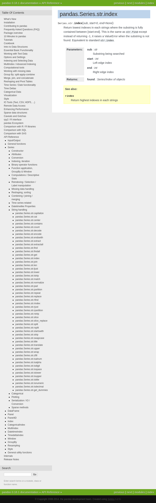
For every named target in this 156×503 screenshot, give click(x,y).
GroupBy (12, 442)
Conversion (17, 157)
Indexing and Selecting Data (18, 60)
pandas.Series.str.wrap (27, 352)
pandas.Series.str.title (26, 341)
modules (139, 3)
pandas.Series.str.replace (28, 296)
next (129, 3)
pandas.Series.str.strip (26, 334)
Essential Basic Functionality (18, 50)
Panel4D (12, 418)
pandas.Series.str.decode (28, 230)
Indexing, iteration (21, 161)
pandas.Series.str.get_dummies (31, 390)
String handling (19, 209)
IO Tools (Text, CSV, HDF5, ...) (19, 102)
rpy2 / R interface (12, 119)
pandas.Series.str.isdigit (27, 365)
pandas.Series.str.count (27, 227)
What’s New (10, 19)
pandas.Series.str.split (26, 324)
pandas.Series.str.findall (27, 251)
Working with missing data (17, 71)
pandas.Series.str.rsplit (27, 327)
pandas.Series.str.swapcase (29, 338)
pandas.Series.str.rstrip (27, 313)
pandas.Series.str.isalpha (28, 362)
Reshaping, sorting (21, 192)
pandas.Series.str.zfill (26, 355)
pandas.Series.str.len (26, 265)
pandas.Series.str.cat (26, 216)
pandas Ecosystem (13, 123)
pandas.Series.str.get (26, 255)
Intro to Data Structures (16, 46)
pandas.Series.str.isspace (28, 369)
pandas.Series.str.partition (28, 289)
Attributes (16, 154)
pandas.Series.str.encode (28, 234)
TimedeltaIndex (15, 435)
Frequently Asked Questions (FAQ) (21, 29)
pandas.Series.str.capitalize (29, 213)
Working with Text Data (15, 53)
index (151, 3)
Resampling (14, 445)
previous (119, 3)
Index (10, 421)
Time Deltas (10, 88)
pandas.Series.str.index (27, 258)
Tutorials (8, 40)
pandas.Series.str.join (26, 261)
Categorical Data (12, 92)
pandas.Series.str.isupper (28, 376)
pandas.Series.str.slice (27, 317)
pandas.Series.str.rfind (26, 300)
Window (12, 438)
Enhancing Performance (16, 109)
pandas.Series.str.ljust (26, 268)
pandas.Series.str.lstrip (27, 275)
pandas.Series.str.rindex (27, 303)
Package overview (13, 33)
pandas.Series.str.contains (29, 223)
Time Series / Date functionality (20, 85)
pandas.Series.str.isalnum (28, 359)
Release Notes (11, 459)
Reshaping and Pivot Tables (18, 81)
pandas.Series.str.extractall (29, 244)
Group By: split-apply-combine (19, 74)
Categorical (17, 393)
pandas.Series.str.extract (28, 241)
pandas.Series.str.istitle (27, 379)
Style (6, 98)
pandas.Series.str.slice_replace (31, 320)
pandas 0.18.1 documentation (20, 3)
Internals (8, 456)
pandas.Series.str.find (26, 248)
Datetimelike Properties (23, 206)
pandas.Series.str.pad (26, 286)
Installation (9, 22)
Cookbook (9, 43)
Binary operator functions (24, 164)
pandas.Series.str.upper (27, 348)
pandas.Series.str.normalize (29, 282)
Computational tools (14, 67)
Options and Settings (14, 57)
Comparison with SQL (15, 130)
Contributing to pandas (15, 26)
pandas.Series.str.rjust (26, 307)
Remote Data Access (14, 105)
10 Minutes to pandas (15, 36)
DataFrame (13, 411)
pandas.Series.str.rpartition (29, 310)
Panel (11, 414)
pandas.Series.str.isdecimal (29, 386)
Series (11, 147)
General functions (17, 144)
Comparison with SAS (15, 133)
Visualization (10, 95)
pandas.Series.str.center (27, 220)
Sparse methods (20, 407)
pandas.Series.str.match (27, 279)
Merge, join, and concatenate (19, 78)
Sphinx (111, 499)
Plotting (15, 397)
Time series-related (21, 203)
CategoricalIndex (16, 424)
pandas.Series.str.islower (28, 372)
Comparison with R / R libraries (20, 126)
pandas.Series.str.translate (29, 345)
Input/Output (14, 140)
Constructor (17, 150)
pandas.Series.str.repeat (27, 293)
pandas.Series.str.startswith (29, 331)
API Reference (51, 3)
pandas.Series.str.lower (27, 272)
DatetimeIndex (15, 431)
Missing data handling (23, 189)
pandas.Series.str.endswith (29, 237)
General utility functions (20, 452)
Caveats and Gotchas (15, 116)
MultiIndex (13, 428)
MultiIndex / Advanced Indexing (20, 64)
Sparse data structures (15, 112)
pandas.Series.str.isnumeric (29, 383)
